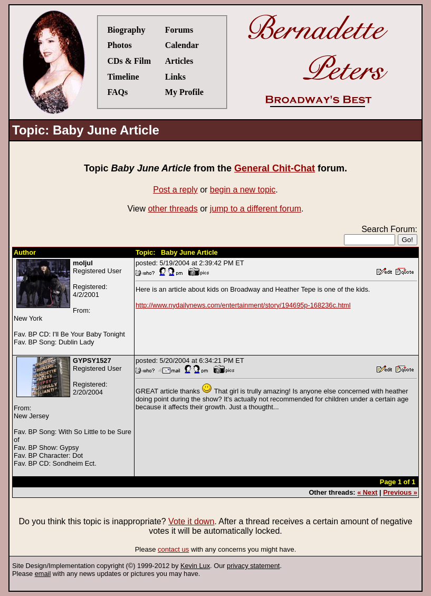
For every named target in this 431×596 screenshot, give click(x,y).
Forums (179, 29)
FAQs (117, 92)
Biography (126, 29)
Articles (179, 60)
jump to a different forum (255, 208)
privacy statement (253, 566)
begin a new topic (243, 189)
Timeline (123, 76)
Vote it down (191, 521)
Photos (119, 45)
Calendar (182, 45)
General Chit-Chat (274, 168)
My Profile (184, 92)
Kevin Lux (195, 566)
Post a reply (175, 189)
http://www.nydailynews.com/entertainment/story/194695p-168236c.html (243, 305)
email (43, 574)
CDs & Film (129, 60)
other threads (172, 208)
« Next (367, 492)
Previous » (400, 492)
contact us (173, 549)
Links (175, 76)
